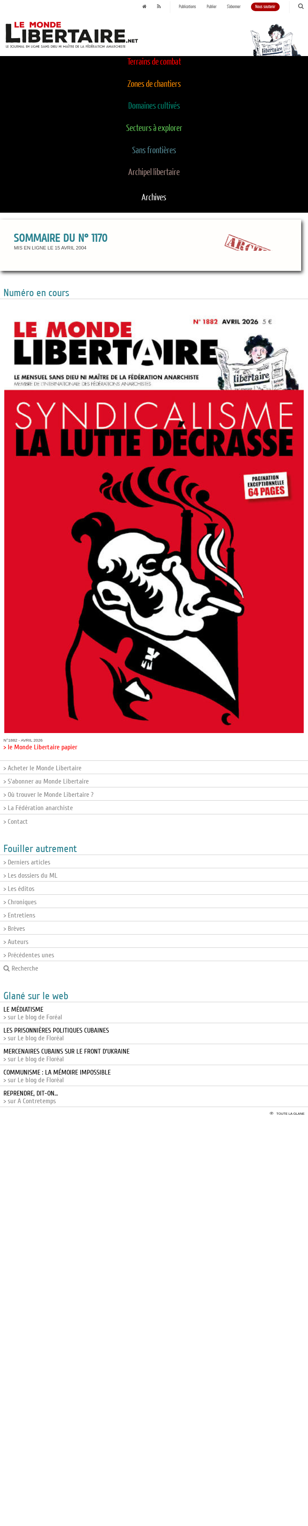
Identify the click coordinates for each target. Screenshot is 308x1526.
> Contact (15, 821)
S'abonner (234, 7)
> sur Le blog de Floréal (56, 1034)
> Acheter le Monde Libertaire (42, 768)
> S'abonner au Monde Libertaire (46, 781)
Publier (212, 7)
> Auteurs (15, 942)
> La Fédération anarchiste (38, 808)
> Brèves (14, 928)
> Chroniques (19, 902)
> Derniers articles (26, 862)
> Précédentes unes (28, 955)
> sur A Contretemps (30, 1097)
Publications (187, 7)
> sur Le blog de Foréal (32, 1013)
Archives (154, 197)
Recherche (20, 968)
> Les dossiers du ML (30, 875)
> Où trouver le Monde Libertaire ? (48, 795)
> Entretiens (19, 915)
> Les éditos (18, 889)
